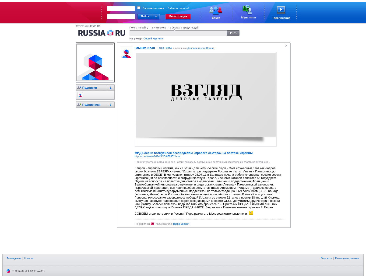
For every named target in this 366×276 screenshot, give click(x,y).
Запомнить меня (153, 8)
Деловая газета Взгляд (200, 48)
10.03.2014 (165, 48)
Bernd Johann (181, 223)
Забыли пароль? (179, 8)
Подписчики (91, 104)
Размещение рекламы (347, 258)
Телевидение (14, 258)
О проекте (326, 258)
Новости (28, 258)
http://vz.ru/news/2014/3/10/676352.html (157, 156)
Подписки (89, 87)
